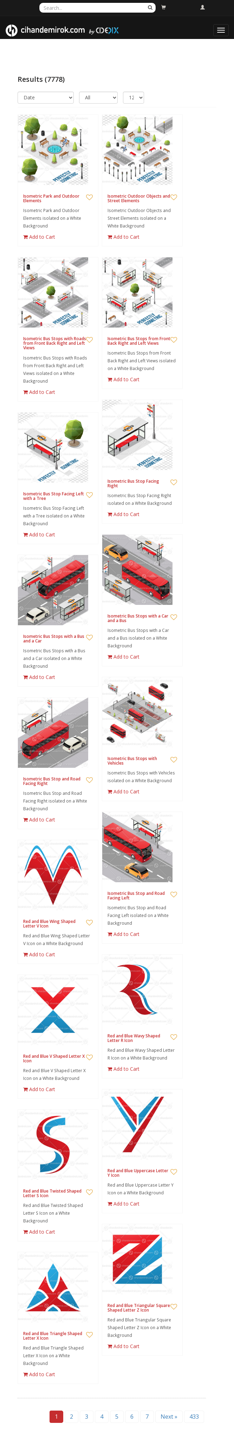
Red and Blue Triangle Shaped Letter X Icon (52, 1336)
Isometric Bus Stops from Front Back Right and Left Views (139, 341)
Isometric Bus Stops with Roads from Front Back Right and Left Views (54, 343)
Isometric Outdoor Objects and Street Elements (139, 198)
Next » (169, 1416)
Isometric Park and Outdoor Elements (51, 198)
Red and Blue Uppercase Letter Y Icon (138, 1173)
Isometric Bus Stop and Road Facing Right (51, 781)
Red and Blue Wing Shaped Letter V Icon (49, 923)
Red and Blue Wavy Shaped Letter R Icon (134, 1038)
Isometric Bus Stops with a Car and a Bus (138, 618)
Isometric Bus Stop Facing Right (133, 483)
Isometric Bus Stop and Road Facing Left (136, 895)
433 (194, 1416)
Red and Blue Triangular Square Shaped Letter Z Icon (139, 1307)
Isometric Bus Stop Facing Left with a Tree (53, 496)
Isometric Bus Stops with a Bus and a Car (53, 638)
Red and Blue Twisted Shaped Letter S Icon (52, 1193)
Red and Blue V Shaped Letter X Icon (54, 1058)
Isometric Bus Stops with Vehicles (132, 760)
